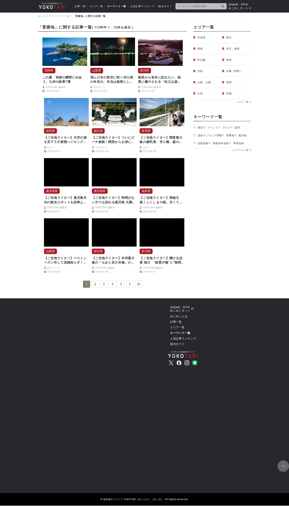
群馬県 (50, 130)
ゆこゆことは (178, 316)
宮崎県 (49, 70)
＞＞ (138, 284)
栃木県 (98, 251)
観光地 (98, 130)
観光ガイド (165, 6)
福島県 (146, 191)
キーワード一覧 (116, 6)
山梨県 (96, 70)
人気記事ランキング (142, 6)
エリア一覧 (96, 6)
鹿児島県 (52, 191)
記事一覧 (80, 6)
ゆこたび (43, 16)
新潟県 (144, 70)
